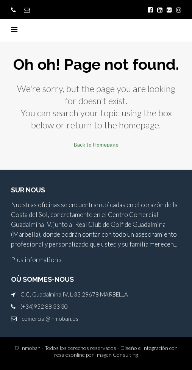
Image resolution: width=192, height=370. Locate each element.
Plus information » (36, 260)
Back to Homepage (96, 144)
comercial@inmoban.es (50, 318)
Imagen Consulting (116, 354)
